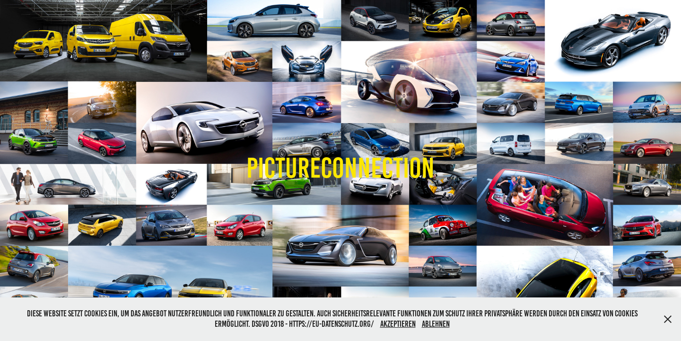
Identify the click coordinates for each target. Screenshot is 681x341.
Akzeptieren (398, 324)
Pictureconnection (340, 168)
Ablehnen (436, 324)
